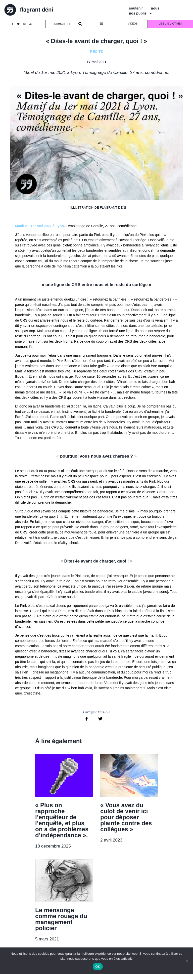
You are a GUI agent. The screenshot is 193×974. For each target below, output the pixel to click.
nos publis (141, 13)
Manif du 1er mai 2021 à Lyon (39, 227)
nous (155, 9)
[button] (101, 25)
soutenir (136, 9)
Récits (96, 52)
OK (97, 966)
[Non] (186, 960)
